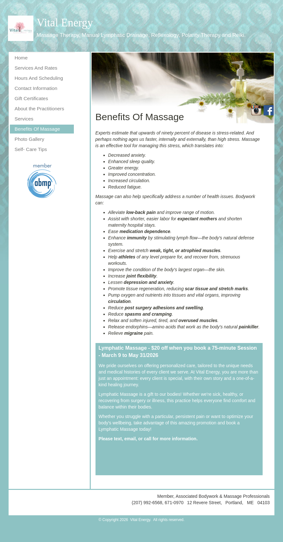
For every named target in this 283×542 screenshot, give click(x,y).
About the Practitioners (39, 108)
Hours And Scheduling (39, 78)
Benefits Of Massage (37, 129)
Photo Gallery (29, 139)
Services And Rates (36, 68)
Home (21, 57)
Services (24, 118)
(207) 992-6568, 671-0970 (158, 502)
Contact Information (36, 88)
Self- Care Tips (31, 149)
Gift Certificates (31, 98)
